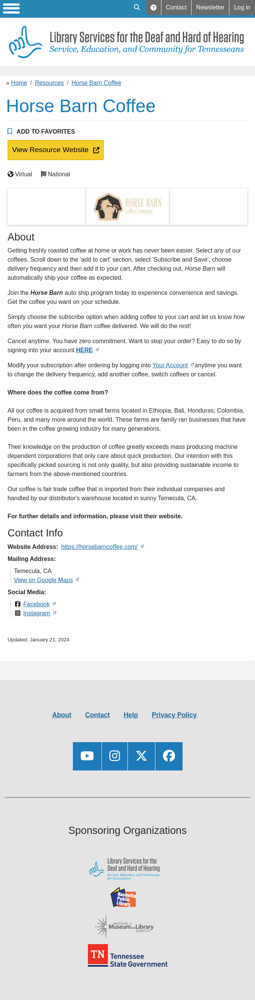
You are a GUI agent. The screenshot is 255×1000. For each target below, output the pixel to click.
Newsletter (210, 7)
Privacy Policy (174, 715)
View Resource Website (49, 149)
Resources (49, 83)
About (61, 715)
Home (19, 83)
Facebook (36, 604)
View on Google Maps (43, 580)
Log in (242, 7)
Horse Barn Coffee (96, 83)
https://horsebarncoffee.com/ (99, 547)
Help (153, 7)
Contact (176, 7)
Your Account (170, 365)
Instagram (36, 613)
